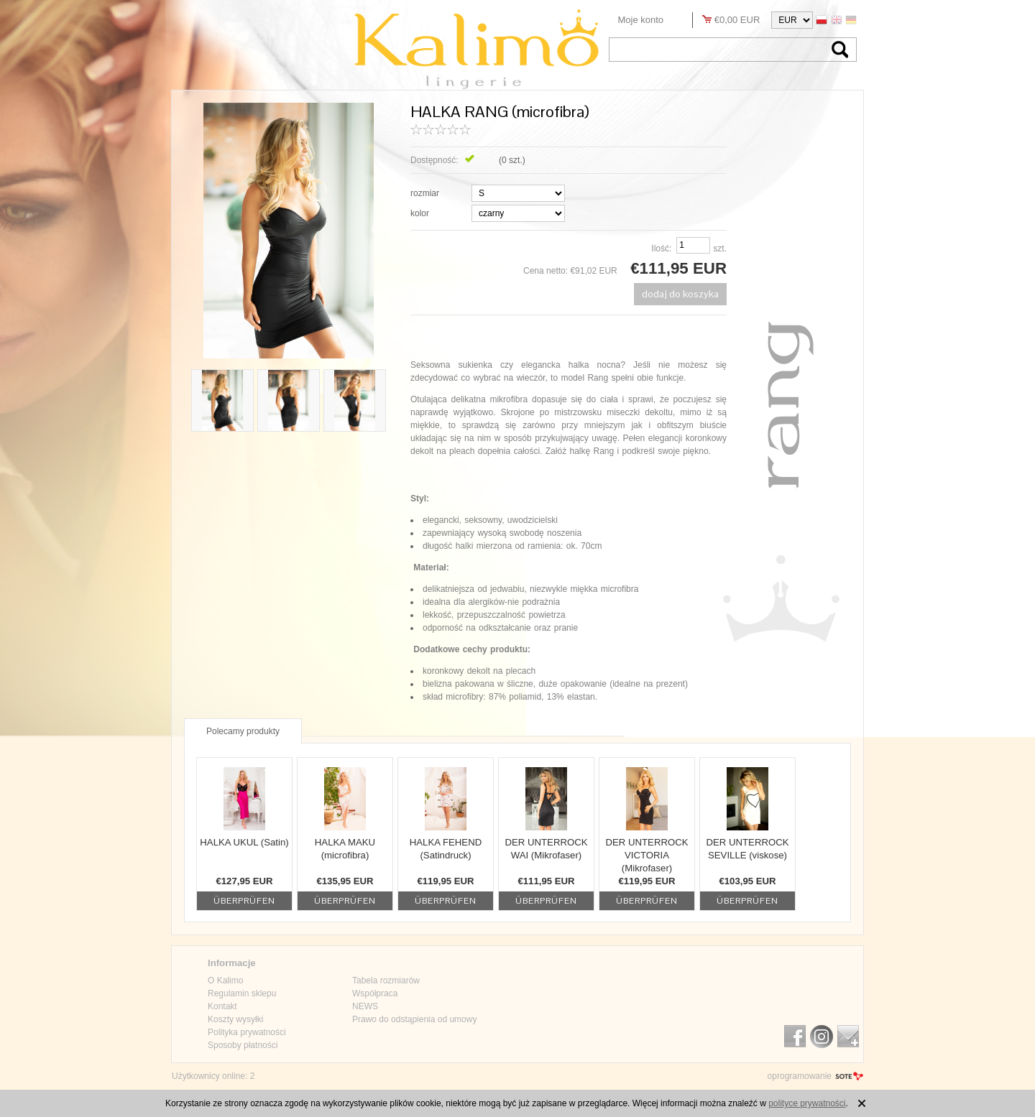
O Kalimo (225, 980)
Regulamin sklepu (242, 993)
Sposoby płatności (242, 1045)
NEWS (365, 1006)
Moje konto (641, 19)
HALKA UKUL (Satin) (244, 842)
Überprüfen (244, 901)
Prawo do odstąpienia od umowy (414, 1019)
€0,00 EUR (737, 19)
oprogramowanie (800, 1076)
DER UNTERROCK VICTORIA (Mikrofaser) (646, 855)
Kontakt (222, 1006)
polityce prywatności (806, 1103)
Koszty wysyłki (235, 1019)
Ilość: (661, 249)
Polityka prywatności (247, 1032)
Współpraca (374, 993)
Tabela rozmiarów (386, 980)
